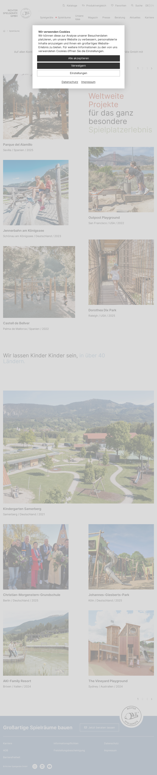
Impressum (88, 82)
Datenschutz (70, 82)
